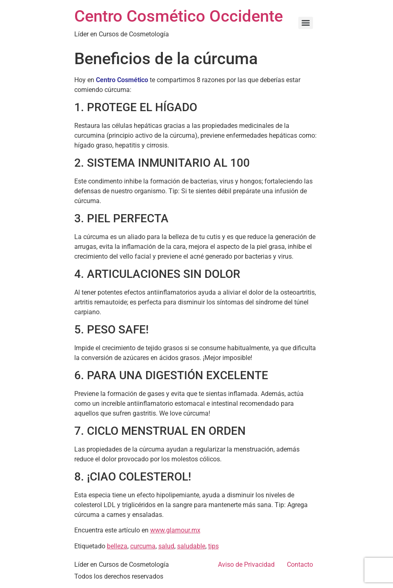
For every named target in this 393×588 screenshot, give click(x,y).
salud (166, 546)
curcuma (142, 546)
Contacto (300, 564)
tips (213, 546)
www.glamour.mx (175, 530)
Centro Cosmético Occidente (178, 16)
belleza (117, 546)
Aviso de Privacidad (246, 564)
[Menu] (305, 23)
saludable (191, 546)
